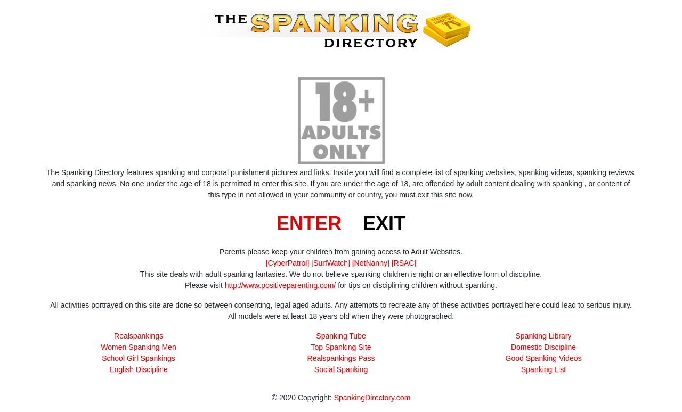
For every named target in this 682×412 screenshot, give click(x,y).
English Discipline (138, 369)
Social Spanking (341, 369)
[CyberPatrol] (288, 263)
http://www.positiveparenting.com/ (280, 285)
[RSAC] (404, 263)
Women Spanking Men (138, 347)
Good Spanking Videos (544, 358)
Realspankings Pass (341, 358)
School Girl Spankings (138, 358)
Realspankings (138, 336)
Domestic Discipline (543, 347)
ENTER (309, 223)
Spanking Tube (341, 336)
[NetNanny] (370, 263)
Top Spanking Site (341, 347)
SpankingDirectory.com (372, 397)
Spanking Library (543, 336)
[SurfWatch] (330, 263)
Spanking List (543, 369)
